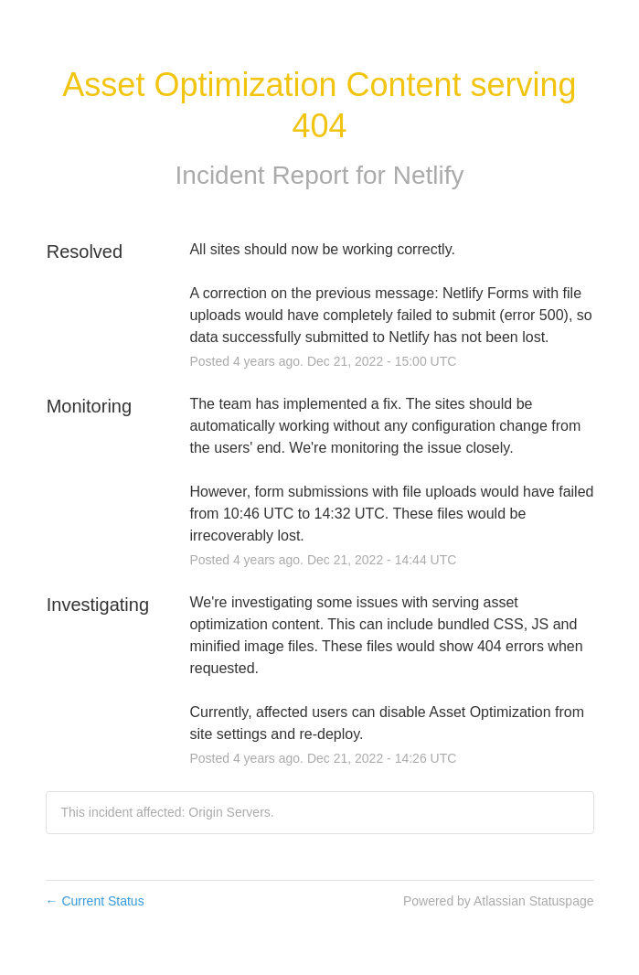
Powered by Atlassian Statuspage (498, 901)
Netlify (428, 175)
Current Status (95, 901)
